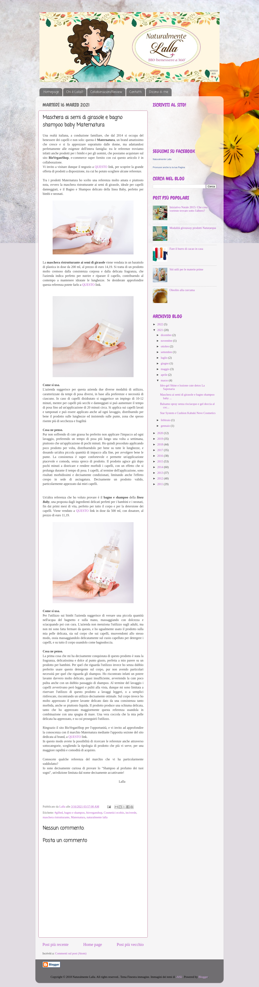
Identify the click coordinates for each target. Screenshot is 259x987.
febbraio (166, 420)
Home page (92, 944)
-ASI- (179, 976)
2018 (160, 444)
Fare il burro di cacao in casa (186, 248)
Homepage (51, 92)
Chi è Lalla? (74, 92)
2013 (160, 472)
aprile (164, 374)
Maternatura (78, 817)
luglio (164, 357)
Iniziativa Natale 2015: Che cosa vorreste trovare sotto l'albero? (189, 209)
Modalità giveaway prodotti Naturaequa (193, 227)
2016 (160, 455)
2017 (160, 450)
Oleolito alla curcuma (182, 290)
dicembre (166, 335)
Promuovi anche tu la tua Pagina (169, 167)
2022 (160, 324)
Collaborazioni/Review (106, 92)
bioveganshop (94, 812)
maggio (165, 369)
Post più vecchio (130, 944)
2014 (160, 467)
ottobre (165, 346)
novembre (167, 340)
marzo (165, 380)
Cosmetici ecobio (114, 812)
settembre (167, 352)
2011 (160, 484)
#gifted (59, 812)
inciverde (130, 812)
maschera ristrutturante (56, 817)
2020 (160, 433)
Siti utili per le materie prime (186, 269)
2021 (160, 330)
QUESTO (101, 167)
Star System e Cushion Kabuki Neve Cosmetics (187, 413)
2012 (160, 478)
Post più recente (55, 944)
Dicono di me (158, 92)
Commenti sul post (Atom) (70, 953)
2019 (160, 438)
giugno (165, 363)
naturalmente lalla (97, 817)
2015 (160, 461)
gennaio (166, 425)
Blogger (203, 976)
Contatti (136, 92)
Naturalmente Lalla (162, 159)
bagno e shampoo (74, 812)
